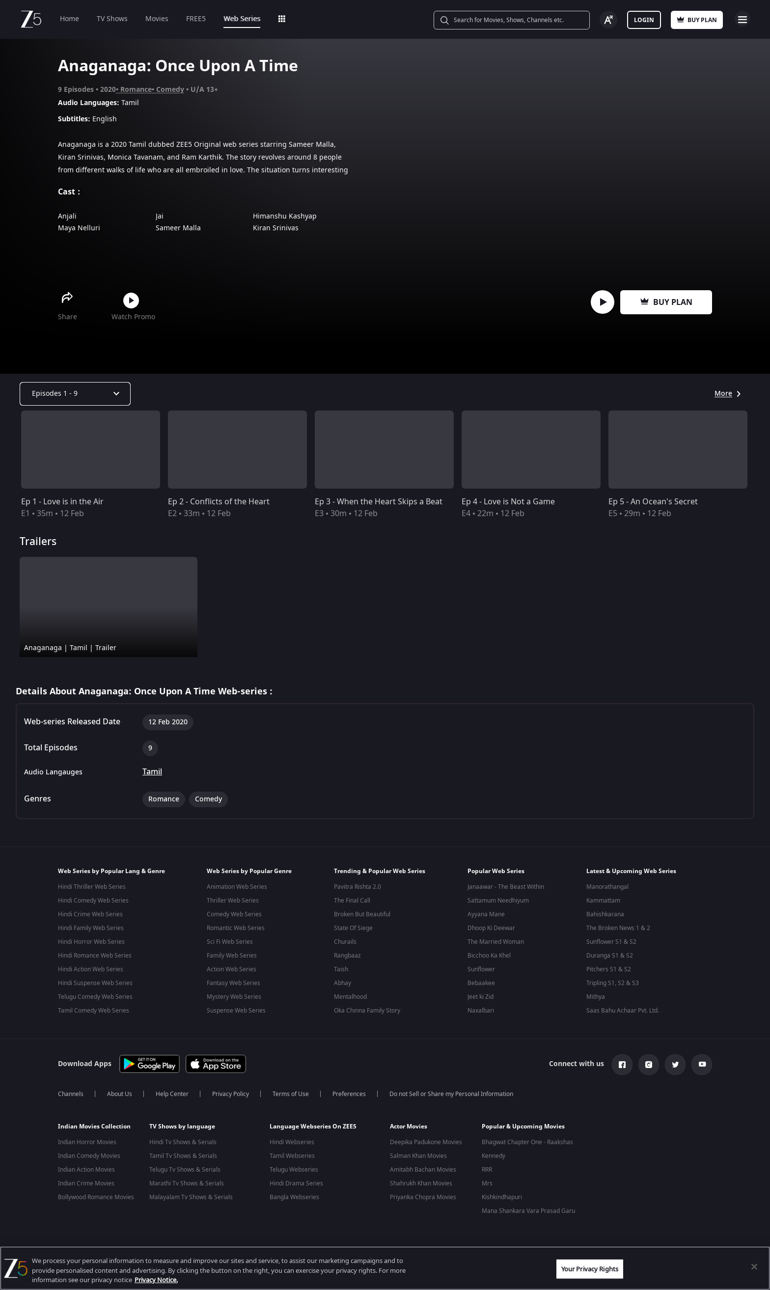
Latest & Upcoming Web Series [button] (631, 871)
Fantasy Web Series (233, 983)
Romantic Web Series (236, 928)
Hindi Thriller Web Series (92, 886)
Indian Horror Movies (87, 1140)
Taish (341, 969)
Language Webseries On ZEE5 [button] (313, 1124)
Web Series (241, 19)
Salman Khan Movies (418, 1154)
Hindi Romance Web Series (95, 955)
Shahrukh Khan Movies (421, 1181)
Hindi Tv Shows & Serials (183, 1140)
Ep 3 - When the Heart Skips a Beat (378, 502)
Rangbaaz (347, 955)
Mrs (487, 1181)
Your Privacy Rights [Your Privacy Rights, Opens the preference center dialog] (589, 1268)
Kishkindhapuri (502, 1195)
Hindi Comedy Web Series (93, 900)
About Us (119, 1092)
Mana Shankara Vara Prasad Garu (528, 1209)
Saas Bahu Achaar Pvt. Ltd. (622, 1010)
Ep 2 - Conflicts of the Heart (219, 502)
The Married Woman (496, 941)
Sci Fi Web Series (230, 941)
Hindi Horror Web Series (91, 941)
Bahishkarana (605, 914)
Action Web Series (231, 969)
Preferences (349, 1092)
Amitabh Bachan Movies (423, 1167)
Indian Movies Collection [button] (94, 1124)
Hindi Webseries (292, 1140)
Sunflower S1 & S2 (611, 941)
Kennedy (493, 1154)
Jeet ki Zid (481, 996)
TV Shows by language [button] (182, 1124)
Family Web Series (232, 955)
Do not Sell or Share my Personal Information (451, 1092)
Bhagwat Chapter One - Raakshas (527, 1140)
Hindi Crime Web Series (90, 914)
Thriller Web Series (233, 900)
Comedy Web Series (234, 914)
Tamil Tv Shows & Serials (183, 1154)
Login (644, 20)
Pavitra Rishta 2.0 (357, 886)
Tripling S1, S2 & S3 (612, 983)
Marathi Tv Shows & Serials (186, 1181)
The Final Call (352, 900)
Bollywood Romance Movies (96, 1195)
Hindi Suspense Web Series (95, 983)
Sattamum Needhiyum (498, 900)
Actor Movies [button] (408, 1124)
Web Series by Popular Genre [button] (249, 871)
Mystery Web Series (234, 996)
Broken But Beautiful (362, 914)
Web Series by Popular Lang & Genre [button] (111, 871)
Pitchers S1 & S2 (608, 969)
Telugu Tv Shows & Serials (184, 1167)
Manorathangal (607, 886)
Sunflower (481, 969)
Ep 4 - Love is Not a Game (508, 502)
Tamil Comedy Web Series (93, 1010)
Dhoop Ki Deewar (491, 928)
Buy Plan (666, 302)
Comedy (170, 89)
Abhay (342, 983)
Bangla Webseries (294, 1195)
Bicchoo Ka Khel (489, 955)
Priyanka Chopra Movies (423, 1195)
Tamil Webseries (292, 1154)
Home (69, 19)
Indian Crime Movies (86, 1181)
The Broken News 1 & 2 (618, 928)
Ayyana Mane (486, 914)
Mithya (595, 996)
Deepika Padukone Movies (426, 1140)
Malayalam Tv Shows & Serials (191, 1195)
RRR (487, 1167)
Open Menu (742, 19)
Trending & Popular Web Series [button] (379, 871)
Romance (136, 89)
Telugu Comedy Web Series (95, 996)
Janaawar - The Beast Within (506, 886)
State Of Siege (353, 928)
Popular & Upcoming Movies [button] (523, 1124)
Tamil (152, 772)
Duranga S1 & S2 (609, 955)
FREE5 (196, 19)
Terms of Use (291, 1092)
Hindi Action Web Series (90, 969)
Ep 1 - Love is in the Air (62, 502)
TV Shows (112, 19)
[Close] (754, 1266)
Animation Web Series (237, 886)
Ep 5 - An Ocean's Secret (653, 502)
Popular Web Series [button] (496, 871)
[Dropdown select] (75, 394)
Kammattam (603, 900)
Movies (156, 19)
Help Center (172, 1092)
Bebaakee (481, 983)
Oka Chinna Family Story (367, 1010)
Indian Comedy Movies (89, 1154)
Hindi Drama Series (296, 1181)
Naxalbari (481, 1010)
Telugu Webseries (294, 1167)
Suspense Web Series (236, 1010)
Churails (345, 941)
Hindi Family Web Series (91, 928)
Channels (70, 1092)
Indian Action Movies (86, 1167)
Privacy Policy (230, 1092)
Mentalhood (350, 996)
